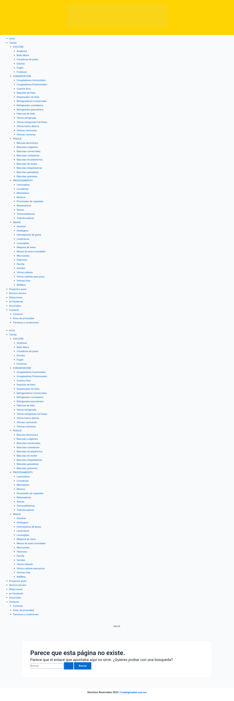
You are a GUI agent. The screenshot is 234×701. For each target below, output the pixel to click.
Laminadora (23, 183)
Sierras (20, 208)
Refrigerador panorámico (30, 108)
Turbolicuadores (26, 216)
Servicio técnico (18, 290)
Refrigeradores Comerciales (32, 100)
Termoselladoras (26, 212)
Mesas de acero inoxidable (32, 249)
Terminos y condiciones (26, 320)
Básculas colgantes (28, 146)
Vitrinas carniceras (27, 129)
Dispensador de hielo (28, 96)
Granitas (21, 224)
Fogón (20, 67)
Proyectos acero (18, 286)
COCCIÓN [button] (18, 46)
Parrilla (21, 261)
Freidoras (22, 71)
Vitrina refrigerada (27, 117)
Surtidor (21, 266)
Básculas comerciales (29, 150)
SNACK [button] (17, 220)
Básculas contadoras (28, 154)
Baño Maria (23, 55)
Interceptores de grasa (29, 232)
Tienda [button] (13, 42)
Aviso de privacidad (24, 315)
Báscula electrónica (28, 142)
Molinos (21, 195)
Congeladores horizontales (32, 79)
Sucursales (15, 303)
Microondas (23, 253)
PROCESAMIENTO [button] (23, 179)
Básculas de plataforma (30, 158)
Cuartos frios (24, 88)
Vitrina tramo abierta (28, 125)
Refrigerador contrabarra (30, 104)
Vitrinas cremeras (26, 133)
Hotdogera (22, 228)
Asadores (22, 50)
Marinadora (23, 191)
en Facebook (16, 299)
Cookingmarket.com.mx (133, 687)
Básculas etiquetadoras (30, 166)
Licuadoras (23, 187)
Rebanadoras (24, 204)
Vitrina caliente (25, 270)
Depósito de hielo (26, 92)
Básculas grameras (27, 175)
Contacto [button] (14, 307)
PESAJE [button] (17, 137)
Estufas (21, 63)
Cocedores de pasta (28, 59)
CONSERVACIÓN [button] (22, 75)
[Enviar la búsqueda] (68, 660)
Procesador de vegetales (30, 199)
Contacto (18, 311)
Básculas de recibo (27, 162)
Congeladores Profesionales (32, 83)
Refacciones (16, 295)
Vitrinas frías (24, 278)
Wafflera (21, 282)
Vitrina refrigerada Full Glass (32, 121)
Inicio (12, 38)
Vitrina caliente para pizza (31, 274)
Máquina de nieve (26, 245)
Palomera (22, 257)
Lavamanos (23, 237)
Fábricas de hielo (26, 113)
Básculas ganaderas (28, 171)
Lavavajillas (23, 241)
